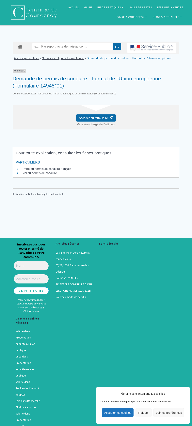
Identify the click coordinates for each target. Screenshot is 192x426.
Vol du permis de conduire (40, 173)
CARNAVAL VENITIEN (67, 278)
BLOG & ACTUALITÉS (166, 17)
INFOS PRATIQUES (109, 7)
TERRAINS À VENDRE (170, 7)
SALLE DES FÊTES (140, 7)
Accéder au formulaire (96, 118)
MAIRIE (88, 7)
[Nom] (31, 265)
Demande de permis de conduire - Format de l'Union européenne (129, 58)
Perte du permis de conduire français (47, 168)
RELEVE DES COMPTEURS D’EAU (74, 284)
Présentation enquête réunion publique (25, 344)
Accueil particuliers (26, 58)
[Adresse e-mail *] (31, 279)
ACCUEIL (73, 7)
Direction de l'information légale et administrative (40, 194)
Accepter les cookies (117, 412)
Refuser (143, 412)
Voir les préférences (169, 412)
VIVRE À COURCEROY (131, 17)
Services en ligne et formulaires (63, 58)
